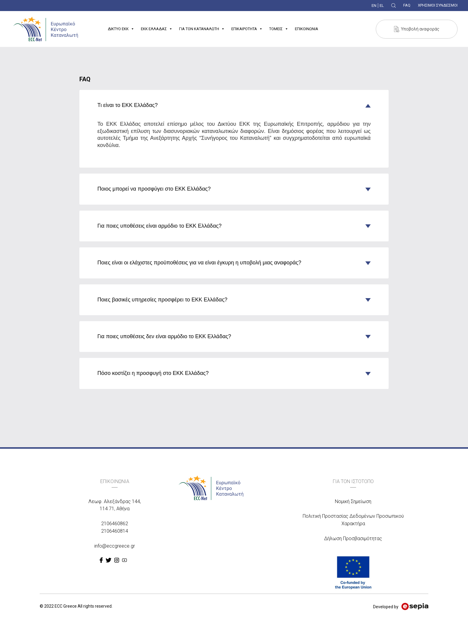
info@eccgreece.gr (114, 546)
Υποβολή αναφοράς (420, 29)
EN (374, 5)
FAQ (406, 5)
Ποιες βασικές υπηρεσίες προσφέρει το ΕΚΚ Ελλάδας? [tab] (162, 300)
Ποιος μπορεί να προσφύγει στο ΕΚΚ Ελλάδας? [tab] (153, 189)
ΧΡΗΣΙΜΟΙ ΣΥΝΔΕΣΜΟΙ (438, 5)
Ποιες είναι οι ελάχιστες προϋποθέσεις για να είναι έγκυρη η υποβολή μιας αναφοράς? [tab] (199, 263)
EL (382, 5)
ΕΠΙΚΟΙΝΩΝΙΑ (306, 29)
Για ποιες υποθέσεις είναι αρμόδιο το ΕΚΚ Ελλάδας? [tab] (159, 226)
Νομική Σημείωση (353, 501)
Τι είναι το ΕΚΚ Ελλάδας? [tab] (127, 105)
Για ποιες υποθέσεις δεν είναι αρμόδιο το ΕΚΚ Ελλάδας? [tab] (164, 336)
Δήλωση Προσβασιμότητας (353, 538)
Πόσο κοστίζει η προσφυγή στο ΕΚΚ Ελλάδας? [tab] (153, 373)
